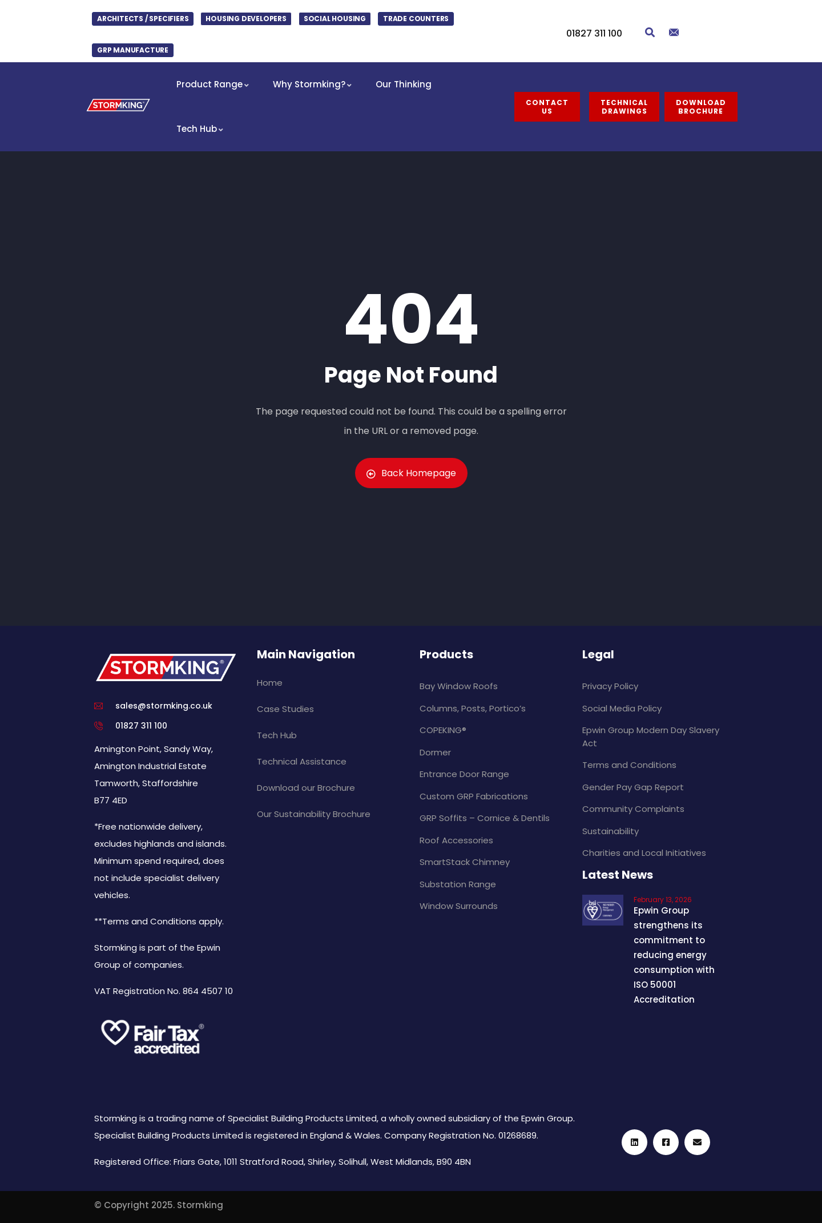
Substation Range (458, 884)
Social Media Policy (622, 708)
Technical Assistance (301, 761)
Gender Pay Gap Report (633, 787)
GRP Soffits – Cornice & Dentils (485, 818)
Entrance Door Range (464, 774)
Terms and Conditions (629, 765)
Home (270, 683)
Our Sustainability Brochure (313, 814)
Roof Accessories (456, 840)
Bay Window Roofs (459, 686)
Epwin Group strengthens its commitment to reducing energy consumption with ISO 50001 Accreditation (674, 954)
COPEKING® (443, 730)
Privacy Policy (610, 686)
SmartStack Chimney (465, 862)
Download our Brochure (306, 788)
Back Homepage (411, 473)
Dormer (435, 752)
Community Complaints (633, 809)
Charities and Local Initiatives (644, 853)
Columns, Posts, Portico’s (473, 708)
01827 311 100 (594, 33)
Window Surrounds (459, 906)
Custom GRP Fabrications (474, 796)
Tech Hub (277, 735)
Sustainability (610, 831)
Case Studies (285, 709)
